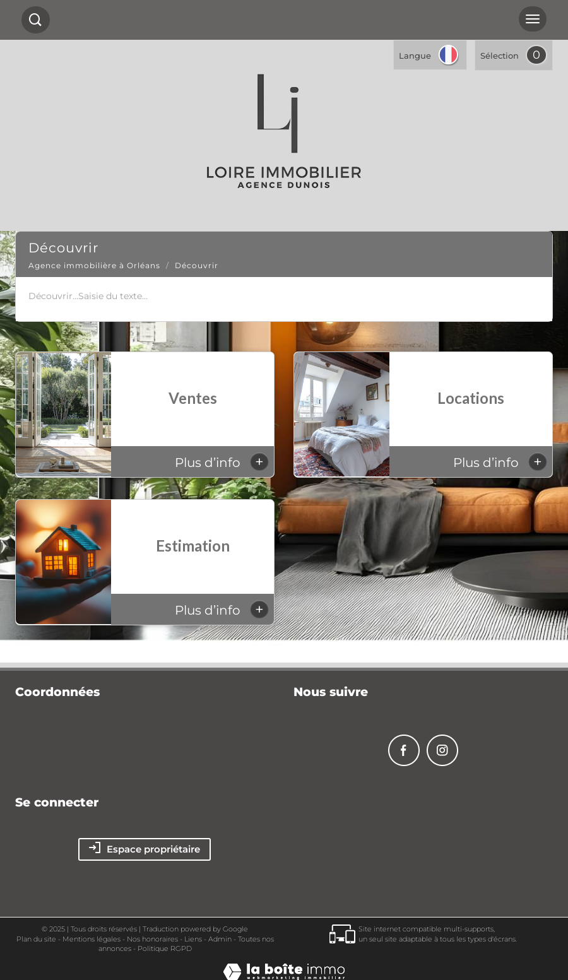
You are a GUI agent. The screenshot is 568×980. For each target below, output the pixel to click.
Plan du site (36, 939)
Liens (193, 939)
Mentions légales (91, 939)
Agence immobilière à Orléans (94, 265)
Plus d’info (222, 461)
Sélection (499, 55)
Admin (220, 939)
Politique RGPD (165, 948)
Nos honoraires (152, 939)
